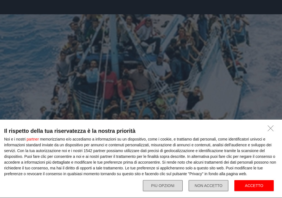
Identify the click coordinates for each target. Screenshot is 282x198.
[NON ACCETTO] (272, 129)
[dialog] (141, 159)
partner (33, 139)
